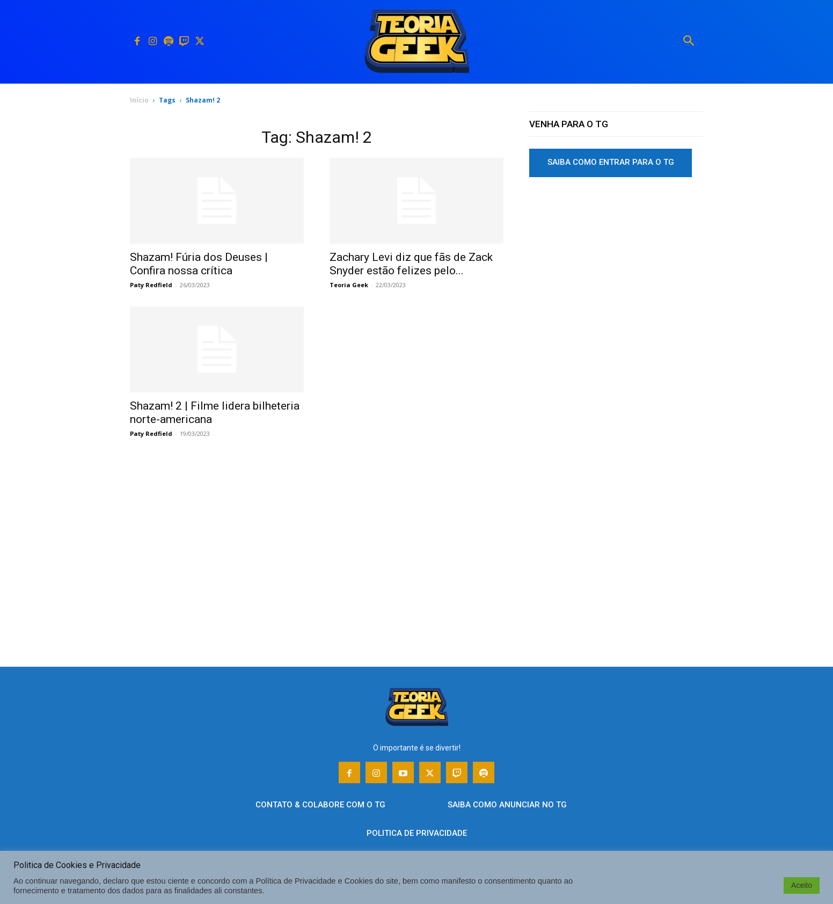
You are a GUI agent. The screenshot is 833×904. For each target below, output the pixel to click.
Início (139, 100)
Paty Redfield (151, 285)
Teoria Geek (349, 285)
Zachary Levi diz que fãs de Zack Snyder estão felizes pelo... (411, 264)
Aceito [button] (801, 885)
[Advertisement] (616, 268)
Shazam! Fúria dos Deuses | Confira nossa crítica (199, 264)
